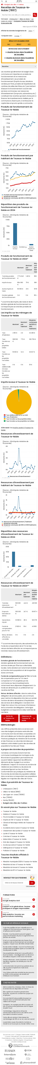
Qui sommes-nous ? (9, 1034)
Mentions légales (18, 1040)
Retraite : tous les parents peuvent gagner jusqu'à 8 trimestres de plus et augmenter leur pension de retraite (18, 935)
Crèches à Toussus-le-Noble (14, 836)
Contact (8, 1036)
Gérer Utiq (19, 1038)
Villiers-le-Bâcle (24, 19)
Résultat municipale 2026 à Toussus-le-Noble (20, 861)
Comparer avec (6, 35)
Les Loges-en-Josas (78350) (14, 794)
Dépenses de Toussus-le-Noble (28, 718)
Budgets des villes (10, 4)
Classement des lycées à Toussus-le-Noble (19, 830)
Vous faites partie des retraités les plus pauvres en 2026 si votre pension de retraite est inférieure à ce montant (18, 974)
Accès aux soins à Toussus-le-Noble (16, 845)
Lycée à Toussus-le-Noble (12, 833)
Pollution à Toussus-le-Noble (14, 850)
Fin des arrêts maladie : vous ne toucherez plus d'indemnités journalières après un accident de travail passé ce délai (18, 948)
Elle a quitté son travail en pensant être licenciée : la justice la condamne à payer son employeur (18, 993)
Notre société (25, 1034)
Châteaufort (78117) (10, 789)
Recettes (5, 66)
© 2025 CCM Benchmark (19, 1041)
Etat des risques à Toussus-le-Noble (16, 842)
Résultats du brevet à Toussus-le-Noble (18, 867)
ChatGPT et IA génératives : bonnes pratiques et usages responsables (16, 906)
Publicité (32, 1034)
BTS (29, 44)
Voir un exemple (30, 886)
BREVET (19, 44)
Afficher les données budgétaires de (13, 30)
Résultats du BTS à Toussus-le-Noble (16, 870)
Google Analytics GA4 (11, 899)
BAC (8, 44)
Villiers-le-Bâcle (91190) (11, 791)
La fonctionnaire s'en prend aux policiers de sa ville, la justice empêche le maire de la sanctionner (18, 967)
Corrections (9, 1040)
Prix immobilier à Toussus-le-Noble (16, 817)
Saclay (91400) (8, 800)
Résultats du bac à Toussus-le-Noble (17, 864)
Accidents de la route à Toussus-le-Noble (18, 828)
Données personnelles (26, 1036)
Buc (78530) (7, 797)
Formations (9, 895)
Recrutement (15, 1036)
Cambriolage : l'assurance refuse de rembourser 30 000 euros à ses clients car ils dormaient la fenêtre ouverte (17, 1012)
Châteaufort (13, 19)
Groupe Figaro (28, 1040)
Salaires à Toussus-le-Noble (13, 814)
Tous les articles (27, 1038)
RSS (34, 1038)
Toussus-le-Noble (9, 811)
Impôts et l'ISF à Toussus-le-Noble (16, 820)
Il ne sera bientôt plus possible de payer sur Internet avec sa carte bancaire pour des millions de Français (17, 999)
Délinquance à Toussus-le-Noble (15, 848)
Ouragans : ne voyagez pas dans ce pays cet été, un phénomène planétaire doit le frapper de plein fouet (18, 1006)
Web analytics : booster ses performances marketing (13, 914)
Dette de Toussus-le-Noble (9, 718)
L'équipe (18, 1034)
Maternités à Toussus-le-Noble (14, 839)
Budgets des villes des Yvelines (15, 803)
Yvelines (21, 4)
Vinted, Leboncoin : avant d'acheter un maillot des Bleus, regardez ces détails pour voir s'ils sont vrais (18, 961)
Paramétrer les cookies (8, 1038)
